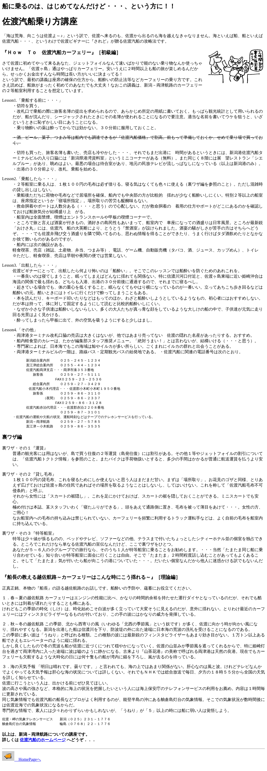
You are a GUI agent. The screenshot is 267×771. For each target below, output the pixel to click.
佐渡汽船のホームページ (43, 744)
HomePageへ (21, 764)
